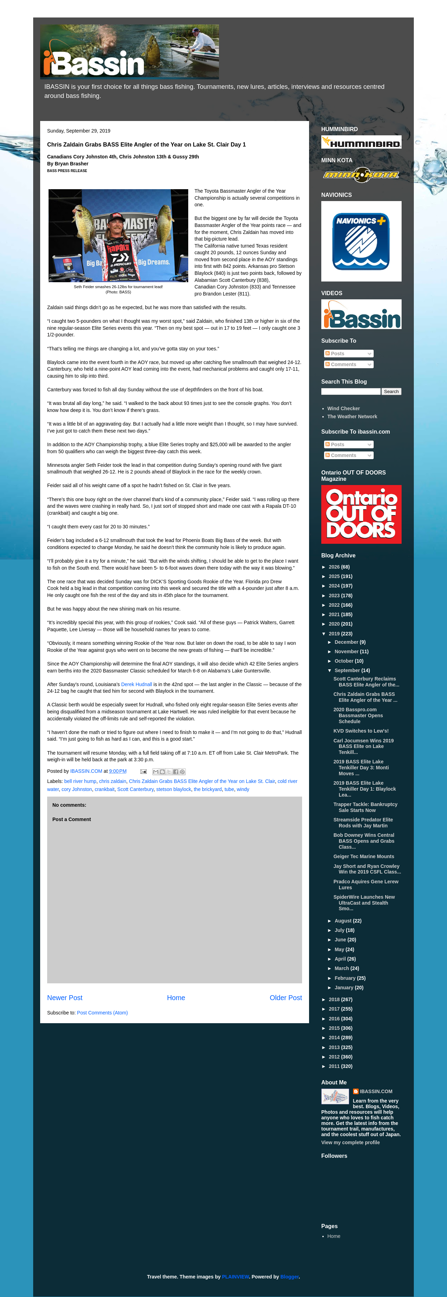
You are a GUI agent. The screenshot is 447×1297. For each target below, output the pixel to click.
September (348, 670)
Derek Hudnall (136, 684)
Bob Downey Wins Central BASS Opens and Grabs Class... (364, 841)
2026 (335, 567)
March (342, 968)
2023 (335, 595)
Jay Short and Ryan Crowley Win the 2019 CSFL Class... (367, 869)
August (344, 921)
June (341, 939)
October (345, 661)
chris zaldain (112, 781)
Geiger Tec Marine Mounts (364, 856)
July (340, 930)
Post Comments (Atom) (102, 1012)
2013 (335, 1047)
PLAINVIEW (235, 1277)
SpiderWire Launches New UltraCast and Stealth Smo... (364, 903)
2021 (335, 614)
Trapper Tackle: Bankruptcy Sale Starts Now (365, 807)
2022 (335, 605)
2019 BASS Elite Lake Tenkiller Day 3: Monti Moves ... (361, 767)
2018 (335, 999)
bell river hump (80, 781)
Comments (340, 364)
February (346, 978)
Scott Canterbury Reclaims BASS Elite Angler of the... (367, 681)
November (347, 651)
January (345, 987)
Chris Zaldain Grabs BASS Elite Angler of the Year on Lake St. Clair (202, 781)
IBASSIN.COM (87, 771)
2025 (335, 576)
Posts (334, 353)
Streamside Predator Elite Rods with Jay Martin (363, 822)
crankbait (105, 789)
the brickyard (208, 789)
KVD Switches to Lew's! (361, 731)
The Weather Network (353, 416)
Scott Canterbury (135, 789)
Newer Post (64, 998)
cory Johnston (76, 789)
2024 (335, 586)
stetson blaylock (173, 789)
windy (243, 789)
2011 (335, 1066)
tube (229, 789)
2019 (335, 633)
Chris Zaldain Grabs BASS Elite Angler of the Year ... (365, 697)
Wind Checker (344, 408)
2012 (335, 1057)
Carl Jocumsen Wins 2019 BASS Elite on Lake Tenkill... (364, 746)
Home (176, 998)
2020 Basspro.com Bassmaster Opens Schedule (358, 715)
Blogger (289, 1277)
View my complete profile (350, 1142)
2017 (335, 1009)
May (340, 949)
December (347, 642)
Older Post (286, 998)
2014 (335, 1037)
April (341, 959)
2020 (335, 624)
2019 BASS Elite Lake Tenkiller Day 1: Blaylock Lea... (365, 789)
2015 (335, 1028)
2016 (335, 1018)
